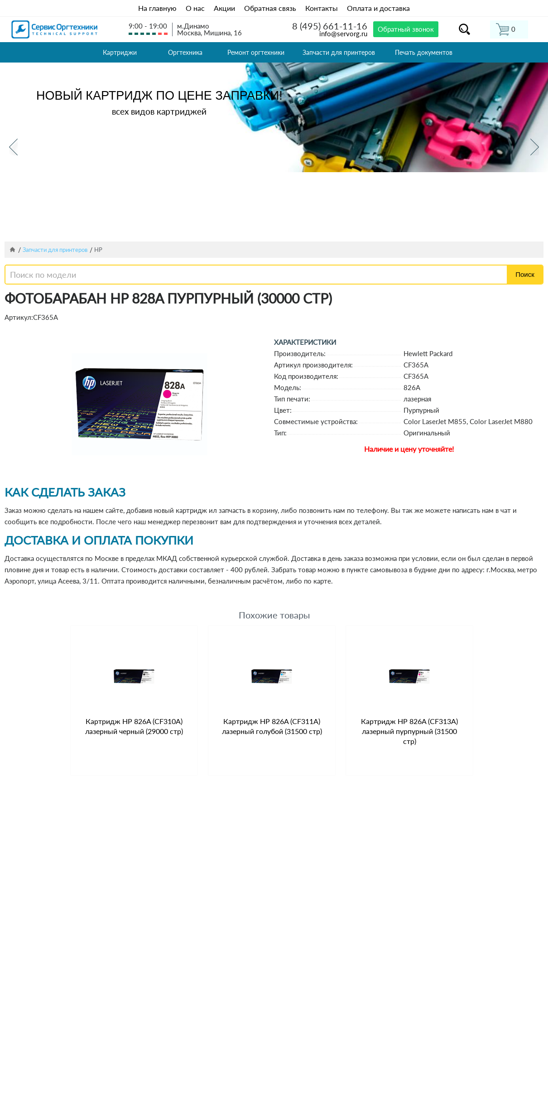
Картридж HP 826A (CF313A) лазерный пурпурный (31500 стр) (409, 731)
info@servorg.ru (343, 33)
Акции (224, 8)
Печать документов (423, 52)
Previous (13, 147)
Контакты (321, 8)
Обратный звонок (406, 29)
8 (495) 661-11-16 (329, 25)
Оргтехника (185, 52)
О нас (195, 8)
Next (534, 147)
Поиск (524, 274)
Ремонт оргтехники (255, 52)
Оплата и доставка (378, 8)
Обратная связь (270, 8)
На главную (157, 8)
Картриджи (120, 52)
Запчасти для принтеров (339, 52)
